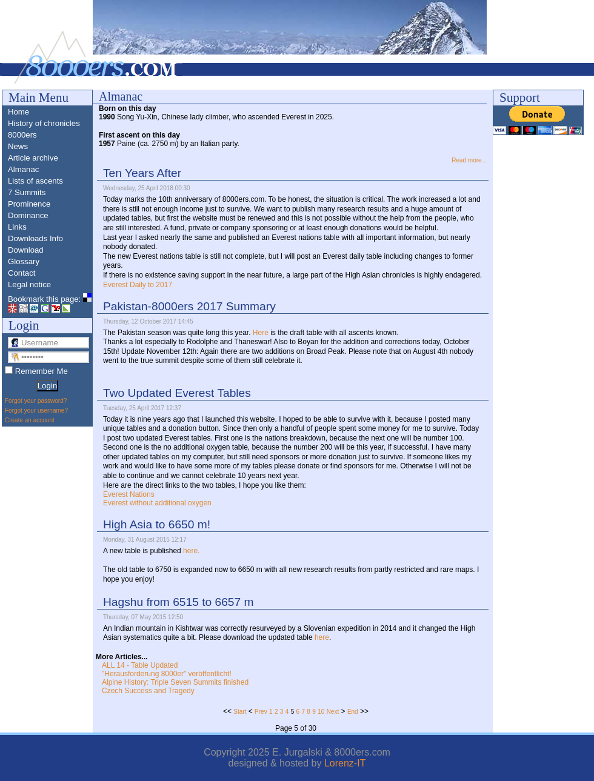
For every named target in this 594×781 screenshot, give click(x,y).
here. (191, 551)
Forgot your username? (36, 410)
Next (333, 711)
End (352, 711)
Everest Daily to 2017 (137, 285)
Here (261, 332)
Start (239, 711)
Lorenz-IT (344, 763)
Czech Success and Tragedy (148, 690)
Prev (261, 711)
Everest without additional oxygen (157, 503)
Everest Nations (129, 494)
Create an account (30, 420)
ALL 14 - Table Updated (140, 665)
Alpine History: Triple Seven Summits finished (175, 682)
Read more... (469, 160)
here (322, 637)
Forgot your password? (36, 400)
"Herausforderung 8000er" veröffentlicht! (167, 674)
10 (321, 711)
